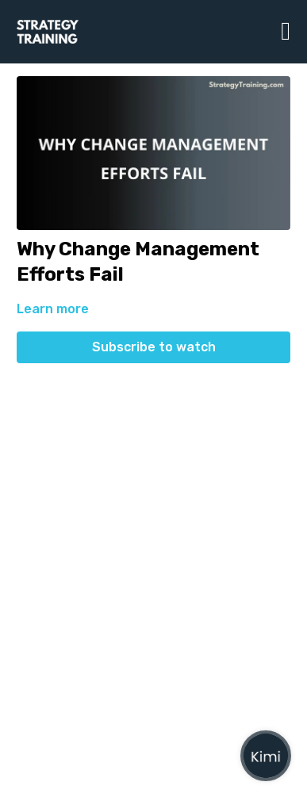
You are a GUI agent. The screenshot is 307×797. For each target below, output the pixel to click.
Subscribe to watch (154, 346)
